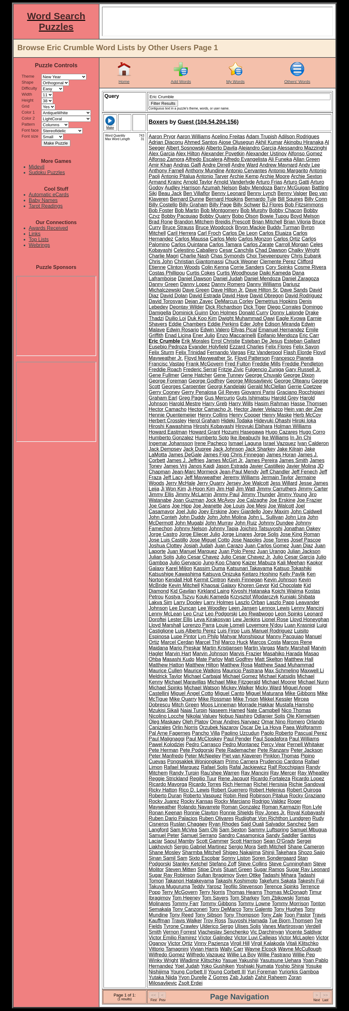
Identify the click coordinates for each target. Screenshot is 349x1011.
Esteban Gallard (302, 341)
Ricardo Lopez (308, 778)
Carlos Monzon (255, 238)
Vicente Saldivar (303, 932)
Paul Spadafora (270, 738)
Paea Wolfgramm (302, 727)
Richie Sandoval (306, 784)
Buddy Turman (283, 227)
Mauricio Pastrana (242, 670)
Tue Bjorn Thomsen (291, 920)
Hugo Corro (312, 432)
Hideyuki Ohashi (272, 420)
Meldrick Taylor (165, 676)
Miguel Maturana (264, 693)
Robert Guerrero (229, 790)
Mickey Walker (237, 687)
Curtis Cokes (200, 273)
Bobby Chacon (285, 210)
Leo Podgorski (221, 613)
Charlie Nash (194, 256)
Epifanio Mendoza (277, 335)
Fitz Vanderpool (264, 352)
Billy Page (220, 204)
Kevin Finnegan (245, 579)
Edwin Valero (215, 329)
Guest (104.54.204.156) (208, 122)
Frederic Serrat (200, 369)
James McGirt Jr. (225, 460)
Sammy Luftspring (268, 829)
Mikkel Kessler (276, 699)
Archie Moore (275, 176)
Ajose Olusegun (236, 142)
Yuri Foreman (262, 971)
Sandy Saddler (282, 835)
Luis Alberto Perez (195, 630)
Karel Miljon (179, 568)
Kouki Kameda (212, 596)
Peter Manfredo (166, 755)
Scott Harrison (246, 841)
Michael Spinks (166, 687)
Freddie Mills (266, 363)
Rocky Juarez (164, 801)
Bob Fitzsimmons (304, 204)
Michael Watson (202, 687)
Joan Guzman (188, 500)
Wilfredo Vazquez (205, 954)
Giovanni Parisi (258, 392)
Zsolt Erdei (190, 983)
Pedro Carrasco (203, 744)
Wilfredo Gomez (167, 954)
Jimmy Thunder (258, 494)
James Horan (281, 454)
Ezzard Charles (246, 346)
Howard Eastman (168, 432)
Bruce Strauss (178, 227)
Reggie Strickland (168, 778)
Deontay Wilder (186, 307)
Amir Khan (160, 165)
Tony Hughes (288, 909)
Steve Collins (252, 863)
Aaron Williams (193, 136)
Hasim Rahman (271, 403)
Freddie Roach (165, 369)
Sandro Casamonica (241, 835)
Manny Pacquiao (285, 636)
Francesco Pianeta (292, 358)
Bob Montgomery (220, 210)
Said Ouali (252, 824)
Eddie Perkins (223, 324)
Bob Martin (187, 210)
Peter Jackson (306, 750)
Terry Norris (212, 892)
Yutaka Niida (163, 977)
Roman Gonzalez (240, 807)
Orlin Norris (185, 727)
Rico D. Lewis (194, 790)
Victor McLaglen (296, 937)
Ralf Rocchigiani (286, 767)
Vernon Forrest (179, 932)
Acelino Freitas (228, 136)
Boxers (158, 122)
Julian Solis (161, 557)
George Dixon (299, 375)
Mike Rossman (215, 699)
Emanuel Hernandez (281, 329)
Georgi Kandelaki (226, 386)
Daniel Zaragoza (300, 278)
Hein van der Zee (303, 409)
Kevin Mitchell (184, 585)
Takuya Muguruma (169, 886)
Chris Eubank (306, 256)
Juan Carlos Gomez (267, 545)
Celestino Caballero (196, 250)
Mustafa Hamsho (294, 704)
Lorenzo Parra (199, 625)
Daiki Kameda (275, 273)
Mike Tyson (245, 699)
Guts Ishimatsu (253, 398)
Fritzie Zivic (231, 369)
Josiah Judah (198, 545)
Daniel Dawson (195, 278)
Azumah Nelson (219, 187)
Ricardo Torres (204, 784)
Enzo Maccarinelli (236, 335)
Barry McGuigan (292, 187)
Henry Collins (213, 415)
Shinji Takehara (279, 852)
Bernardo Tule (260, 199)
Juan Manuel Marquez (192, 551)
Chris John (161, 261)
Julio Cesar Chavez (197, 557)
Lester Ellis (180, 619)
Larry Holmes (219, 602)
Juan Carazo (229, 545)
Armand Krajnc (165, 182)
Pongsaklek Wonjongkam (195, 761)
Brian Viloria (297, 221)
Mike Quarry (183, 699)
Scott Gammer (212, 841)
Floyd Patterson (252, 358)
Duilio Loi (175, 318)
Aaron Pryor (162, 136)
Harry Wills (240, 403)
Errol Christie (225, 341)
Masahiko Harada (282, 653)
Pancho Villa (206, 733)
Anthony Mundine (205, 170)
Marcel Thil (207, 642)
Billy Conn (316, 199)
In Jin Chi (300, 437)
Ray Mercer (283, 773)
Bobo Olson (245, 216)
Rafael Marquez (181, 767)
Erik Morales (195, 341)
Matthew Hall (298, 659)
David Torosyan (166, 301)
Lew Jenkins (246, 619)
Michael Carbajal (202, 676)
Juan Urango (271, 551)
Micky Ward (268, 687)
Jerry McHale (180, 483)
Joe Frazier (309, 500)
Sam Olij (207, 829)
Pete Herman (163, 750)
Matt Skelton (269, 659)
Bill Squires (290, 199)
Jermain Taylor (277, 477)
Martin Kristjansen (222, 648)
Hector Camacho (167, 409)
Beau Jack (170, 193)
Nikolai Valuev (201, 716)
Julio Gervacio (185, 562)
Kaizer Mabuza (259, 562)
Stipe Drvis (210, 869)
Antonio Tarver (212, 176)
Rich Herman (237, 784)
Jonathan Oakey (302, 528)
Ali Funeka (280, 159)
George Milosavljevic (249, 381)
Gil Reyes (229, 392)
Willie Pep (304, 954)
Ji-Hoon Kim (201, 488)
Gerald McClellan (266, 386)
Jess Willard (283, 483)
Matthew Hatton (166, 665)
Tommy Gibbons (218, 903)
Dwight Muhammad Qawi (246, 318)
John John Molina (226, 517)
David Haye (235, 295)
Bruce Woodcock (215, 227)
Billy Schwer (247, 204)
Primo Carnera (241, 761)
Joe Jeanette (207, 505)
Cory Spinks (279, 267)
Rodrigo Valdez (269, 801)
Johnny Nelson (190, 528)
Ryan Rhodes (224, 824)
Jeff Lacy (173, 477)
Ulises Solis (248, 926)
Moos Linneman (219, 704)
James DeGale (185, 454)
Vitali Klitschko (302, 943)
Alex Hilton (188, 153)
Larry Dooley (188, 602)
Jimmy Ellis (161, 494)
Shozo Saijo (311, 852)
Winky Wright (163, 960)
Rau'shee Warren (220, 773)
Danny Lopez (195, 284)
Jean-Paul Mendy (239, 471)
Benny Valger (292, 193)
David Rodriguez (303, 295)
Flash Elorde (297, 352)
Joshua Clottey (165, 545)
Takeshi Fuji (311, 880)
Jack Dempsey (165, 449)
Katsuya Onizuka (222, 574)
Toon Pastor (297, 915)
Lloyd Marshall (165, 625)
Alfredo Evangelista (245, 159)
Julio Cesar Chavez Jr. (246, 557)
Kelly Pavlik (292, 574)
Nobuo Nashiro (235, 716)
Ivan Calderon (313, 443)
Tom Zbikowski (277, 898)
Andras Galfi (187, 165)
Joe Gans (159, 505)
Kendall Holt (178, 579)
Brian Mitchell (267, 221)
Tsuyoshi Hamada (248, 920)
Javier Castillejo (267, 466)
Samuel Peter (164, 835)
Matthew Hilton (202, 665)
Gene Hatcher (196, 375)
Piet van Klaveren (242, 755)
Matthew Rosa (236, 665)
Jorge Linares (237, 534)
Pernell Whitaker (305, 744)
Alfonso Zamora (166, 159)
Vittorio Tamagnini (169, 949)
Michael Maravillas (185, 682)
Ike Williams (275, 437)
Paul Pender (237, 738)
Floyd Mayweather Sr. (208, 358)
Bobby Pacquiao (179, 216)
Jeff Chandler (275, 471)
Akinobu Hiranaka (303, 142)
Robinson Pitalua (269, 795)
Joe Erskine (282, 500)
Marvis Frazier (245, 653)
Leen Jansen (242, 608)
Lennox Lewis (274, 608)
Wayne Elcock (260, 949)
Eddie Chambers (187, 324)
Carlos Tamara (225, 244)
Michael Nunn (313, 682)
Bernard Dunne (187, 199)
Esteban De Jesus (261, 341)
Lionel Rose (275, 619)
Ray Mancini (255, 773)
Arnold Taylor (197, 182)
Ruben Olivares (216, 818)
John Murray (219, 523)
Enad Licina (178, 335)
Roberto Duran (165, 795)
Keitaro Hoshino (260, 574)
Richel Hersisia (270, 784)
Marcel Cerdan (177, 642)
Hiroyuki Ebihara (253, 426)
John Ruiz (245, 523)
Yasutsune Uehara (280, 960)
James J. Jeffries (185, 460)
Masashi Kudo (178, 659)
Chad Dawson (271, 250)
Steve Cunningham (290, 863)
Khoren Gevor (253, 585)
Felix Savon (306, 346)
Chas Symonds (228, 256)
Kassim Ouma (209, 568)
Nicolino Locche (166, 716)
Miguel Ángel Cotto (191, 693)
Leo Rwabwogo (256, 613)
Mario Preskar (185, 648)
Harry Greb (214, 403)
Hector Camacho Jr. (210, 409)
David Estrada (205, 295)
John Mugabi (189, 523)
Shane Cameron (305, 846)
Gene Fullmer (164, 375)
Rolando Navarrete (199, 807)
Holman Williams (292, 426)
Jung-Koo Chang (222, 562)
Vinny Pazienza (211, 943)
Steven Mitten (180, 869)
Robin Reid (235, 795)
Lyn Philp (208, 636)
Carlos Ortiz (287, 238)
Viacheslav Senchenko (223, 932)
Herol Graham (203, 420)
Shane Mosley (164, 852)
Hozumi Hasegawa (243, 432)
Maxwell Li (312, 670)
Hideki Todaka (236, 420)
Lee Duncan (182, 608)
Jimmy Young (292, 494)
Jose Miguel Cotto (209, 540)
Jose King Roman (300, 534)
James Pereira (261, 460)
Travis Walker (186, 920)
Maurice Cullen (165, 670)
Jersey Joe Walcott (247, 483)
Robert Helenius (267, 790)
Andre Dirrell (216, 165)
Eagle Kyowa (290, 318)
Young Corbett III (227, 971)
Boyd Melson (305, 216)
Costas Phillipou (167, 273)
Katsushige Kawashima (175, 574)
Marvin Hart (178, 653)
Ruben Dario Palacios (173, 818)
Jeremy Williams (241, 477)
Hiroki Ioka (304, 420)
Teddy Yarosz (207, 886)
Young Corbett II (188, 971)
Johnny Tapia (223, 528)
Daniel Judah (228, 278)
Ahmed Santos (200, 142)
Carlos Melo (223, 238)
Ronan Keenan (165, 812)
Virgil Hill (240, 943)
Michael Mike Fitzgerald (233, 682)
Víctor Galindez (215, 937)
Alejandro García (257, 148)
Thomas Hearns (244, 892)
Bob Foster (161, 210)
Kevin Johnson (280, 579)
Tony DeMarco (225, 909)
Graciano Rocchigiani (301, 392)
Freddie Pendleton (302, 363)
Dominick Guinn (190, 312)
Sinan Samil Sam (168, 858)
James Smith (293, 460)
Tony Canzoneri (189, 909)
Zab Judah (242, 977)
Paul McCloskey (204, 738)
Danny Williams (263, 284)
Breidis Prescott (233, 221)
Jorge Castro (163, 534)
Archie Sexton (306, 176)
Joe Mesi (256, 505)
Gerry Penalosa (198, 392)
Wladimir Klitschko (200, 960)
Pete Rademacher (236, 750)
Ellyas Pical (244, 329)
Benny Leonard (228, 193)
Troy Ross (214, 920)
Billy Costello (163, 204)
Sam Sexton (232, 829)
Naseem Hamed (227, 710)
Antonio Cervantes (246, 170)
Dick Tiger (255, 307)
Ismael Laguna (245, 443)
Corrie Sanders (247, 267)
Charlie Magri (164, 256)
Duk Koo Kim (202, 318)
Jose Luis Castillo (168, 540)
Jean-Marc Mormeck (195, 471)
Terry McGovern (180, 892)
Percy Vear (273, 744)
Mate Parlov (209, 659)
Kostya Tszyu (180, 596)
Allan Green (306, 159)
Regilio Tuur (203, 778)
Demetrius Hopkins (276, 301)
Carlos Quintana (189, 244)
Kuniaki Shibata (297, 596)
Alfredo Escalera (204, 159)
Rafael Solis (214, 767)
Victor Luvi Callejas (255, 937)
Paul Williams (304, 738)
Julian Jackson (303, 551)
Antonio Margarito (288, 170)
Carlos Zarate (258, 244)
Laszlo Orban (250, 602)
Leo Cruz (193, 613)
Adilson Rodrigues (298, 136)
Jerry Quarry (211, 483)
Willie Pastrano (274, 954)
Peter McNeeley (203, 755)
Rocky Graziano (307, 795)
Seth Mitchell (271, 846)
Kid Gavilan (183, 591)
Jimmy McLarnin (193, 494)
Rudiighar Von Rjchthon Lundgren (273, 818)
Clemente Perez (278, 261)
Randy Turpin (184, 773)
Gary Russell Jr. (303, 369)
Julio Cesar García (294, 557)
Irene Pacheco (210, 443)
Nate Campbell (263, 710)
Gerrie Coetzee (304, 386)
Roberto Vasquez (202, 795)
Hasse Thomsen (309, 403)
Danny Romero (228, 284)
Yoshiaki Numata (254, 966)
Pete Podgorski (197, 750)
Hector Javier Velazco (258, 409)
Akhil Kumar (268, 142)
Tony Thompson (242, 915)
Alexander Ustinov (266, 153)
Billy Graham (193, 204)
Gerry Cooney (164, 392)
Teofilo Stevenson (243, 886)
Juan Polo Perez (236, 551)
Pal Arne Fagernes (170, 733)
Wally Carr (231, 949)
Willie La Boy (241, 954)
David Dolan (173, 295)
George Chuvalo (263, 375)
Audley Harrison (183, 187)
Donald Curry (253, 312)
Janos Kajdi (201, 466)
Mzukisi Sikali (164, 710)
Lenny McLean (165, 613)
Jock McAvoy (220, 500)
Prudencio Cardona (281, 761)
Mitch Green (185, 704)
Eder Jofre (251, 324)
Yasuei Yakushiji (240, 960)
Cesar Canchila (236, 250)
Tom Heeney (186, 898)
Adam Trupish (261, 136)
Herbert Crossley (167, 420)
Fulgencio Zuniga (264, 369)
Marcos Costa (265, 642)
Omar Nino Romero (283, 721)
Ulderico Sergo (216, 926)
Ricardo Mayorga (168, 784)
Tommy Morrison (290, 903)
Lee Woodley (212, 608)
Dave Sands (294, 290)
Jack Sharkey (260, 449)
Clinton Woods (183, 267)
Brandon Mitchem (194, 221)
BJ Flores (272, 204)
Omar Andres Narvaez (235, 721)
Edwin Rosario (182, 329)
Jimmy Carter (313, 488)
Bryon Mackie (250, 227)
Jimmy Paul (226, 494)
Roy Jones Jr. (270, 812)
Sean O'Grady (279, 841)
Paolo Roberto (277, 733)
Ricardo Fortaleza (270, 778)
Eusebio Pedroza (168, 346)
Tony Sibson (208, 915)
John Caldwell (306, 511)
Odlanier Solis (269, 716)
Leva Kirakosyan (212, 619)
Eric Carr (309, 335)
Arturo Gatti (296, 182)
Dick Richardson (223, 307)
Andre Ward (244, 165)
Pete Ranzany (273, 750)
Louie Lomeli (230, 625)
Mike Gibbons (300, 693)
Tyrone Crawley (180, 926)
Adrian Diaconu (166, 142)
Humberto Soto (212, 437)
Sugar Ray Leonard (308, 869)
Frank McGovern (204, 363)
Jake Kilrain (290, 449)
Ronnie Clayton (201, 812)
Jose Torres (276, 540)
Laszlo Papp (280, 602)
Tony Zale (271, 915)
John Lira (295, 517)
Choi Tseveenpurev (267, 256)
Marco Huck (234, 642)
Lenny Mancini (307, 608)
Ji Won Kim (173, 488)
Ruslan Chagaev (188, 824)
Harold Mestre (185, 403)
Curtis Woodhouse (237, 273)
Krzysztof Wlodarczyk (254, 596)
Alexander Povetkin (223, 153)
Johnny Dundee (276, 523)
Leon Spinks (289, 613)
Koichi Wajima (288, 591)
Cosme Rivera (310, 267)
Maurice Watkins (202, 670)
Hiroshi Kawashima (170, 426)
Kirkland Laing (213, 591)
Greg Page (191, 398)
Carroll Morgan (292, 244)
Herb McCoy (307, 415)
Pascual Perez (310, 733)
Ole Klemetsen (303, 716)
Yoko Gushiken (217, 966)
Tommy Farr (185, 903)
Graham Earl (163, 398)
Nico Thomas (296, 710)
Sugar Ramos (269, 869)
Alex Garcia (162, 153)
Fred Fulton (238, 363)
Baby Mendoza (256, 187)
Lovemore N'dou (264, 625)
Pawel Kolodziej (166, 744)
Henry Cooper (245, 415)
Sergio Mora (242, 846)
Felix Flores (278, 346)
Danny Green (164, 284)
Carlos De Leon (239, 233)
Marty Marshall (293, 648)
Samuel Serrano (198, 835)
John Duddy (192, 517)
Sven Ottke (248, 875)
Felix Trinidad (190, 352)
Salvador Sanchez (285, 824)
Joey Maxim (275, 511)
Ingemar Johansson (171, 443)
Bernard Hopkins (224, 199)
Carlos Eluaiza (275, 233)
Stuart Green (237, 869)
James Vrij (175, 466)
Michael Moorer (279, 682)
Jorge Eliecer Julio (199, 534)
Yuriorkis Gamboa (299, 971)
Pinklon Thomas (281, 755)
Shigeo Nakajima (241, 852)
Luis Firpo (228, 630)
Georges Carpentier (184, 386)
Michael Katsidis (277, 676)
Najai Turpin (193, 710)
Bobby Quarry (215, 216)
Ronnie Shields (237, 812)
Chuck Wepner (241, 261)
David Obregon (267, 295)
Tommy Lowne (254, 903)
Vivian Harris (204, 949)
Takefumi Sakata (277, 880)
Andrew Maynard (278, 165)
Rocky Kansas (196, 801)
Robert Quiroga (304, 790)
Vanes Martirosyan (283, 926)
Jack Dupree (197, 449)
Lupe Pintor (184, 636)
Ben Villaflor (196, 193)
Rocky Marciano (232, 801)
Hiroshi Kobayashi (213, 426)
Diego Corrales (284, 307)
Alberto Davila (221, 148)
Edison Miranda (282, 324)
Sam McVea (183, 829)
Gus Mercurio (219, 398)
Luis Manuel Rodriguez (267, 630)
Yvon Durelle (192, 977)
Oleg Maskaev (165, 721)
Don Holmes (223, 312)
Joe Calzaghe (252, 500)
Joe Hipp (182, 505)
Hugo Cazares (281, 432)
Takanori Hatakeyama (189, 880)
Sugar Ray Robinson (172, 875)
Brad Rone (161, 221)
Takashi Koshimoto (236, 880)
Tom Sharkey (244, 898)
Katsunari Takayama (249, 568)
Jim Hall (225, 488)
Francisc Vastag (167, 363)
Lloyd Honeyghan (309, 619)
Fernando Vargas (226, 352)
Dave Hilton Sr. (262, 290)
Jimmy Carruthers (276, 488)
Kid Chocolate (286, 585)
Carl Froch (209, 233)
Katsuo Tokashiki (292, 568)
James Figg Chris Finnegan (234, 454)
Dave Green (196, 290)
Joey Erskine (212, 511)
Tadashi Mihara (279, 875)
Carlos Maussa (192, 238)
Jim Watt (245, 488)
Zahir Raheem (271, 977)
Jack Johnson (228, 449)
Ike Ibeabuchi (245, 437)
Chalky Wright (303, 250)
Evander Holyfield (208, 346)
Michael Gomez (239, 676)
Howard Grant (204, 432)
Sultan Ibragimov (215, 875)
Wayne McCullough (300, 949)
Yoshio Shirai (289, 966)
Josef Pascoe (306, 540)
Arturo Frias (269, 182)
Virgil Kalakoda (268, 943)
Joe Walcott (281, 505)
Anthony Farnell (166, 170)
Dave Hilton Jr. (227, 290)
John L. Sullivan (266, 517)
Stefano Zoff (222, 863)
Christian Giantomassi (199, 261)
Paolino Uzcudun (240, 733)
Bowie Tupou (274, 216)
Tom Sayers (215, 898)
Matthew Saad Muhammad (284, 665)
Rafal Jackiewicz (247, 767)
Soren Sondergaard (274, 858)
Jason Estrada (232, 466)
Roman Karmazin (281, 807)
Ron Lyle (312, 807)
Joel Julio (186, 511)
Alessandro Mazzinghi (302, 148)
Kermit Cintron (210, 579)
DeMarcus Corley (234, 301)
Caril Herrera (181, 233)
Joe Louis (234, 505)
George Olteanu (292, 381)
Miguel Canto (229, 693)
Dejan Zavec (199, 301)
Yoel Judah (186, 966)
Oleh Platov (195, 721)
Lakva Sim (160, 602)
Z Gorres (218, 977)
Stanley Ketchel (190, 863)
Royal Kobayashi (306, 812)
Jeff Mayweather (203, 477)
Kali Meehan (291, 562)
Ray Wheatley (313, 773)
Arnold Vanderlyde (234, 182)
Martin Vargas (259, 648)
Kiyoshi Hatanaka (250, 591)
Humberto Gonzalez (171, 437)
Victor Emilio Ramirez (173, 937)
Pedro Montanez (240, 744)
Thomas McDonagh (285, 892)
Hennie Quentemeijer (172, 415)
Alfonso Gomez (305, 153)
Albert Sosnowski (185, 148)
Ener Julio (203, 335)
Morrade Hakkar (256, 704)
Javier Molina (301, 466)
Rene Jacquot (233, 778)
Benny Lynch (261, 193)
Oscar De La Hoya (260, 727)
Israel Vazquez (279, 443)
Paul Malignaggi (167, 738)
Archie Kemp (244, 176)
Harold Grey (285, 398)
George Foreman (168, 381)
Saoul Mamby (179, 841)
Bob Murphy (254, 210)
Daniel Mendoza (262, 278)
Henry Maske (277, 415)
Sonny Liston (236, 858)
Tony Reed (181, 915)
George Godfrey (206, 381)
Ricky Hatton (163, 790)
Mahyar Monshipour (242, 636)
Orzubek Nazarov (219, 727)
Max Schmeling (281, 670)
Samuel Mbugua (308, 829)
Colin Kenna (215, 267)
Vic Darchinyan (267, 932)
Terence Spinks (281, 886)
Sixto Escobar (204, 858)
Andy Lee (309, 165)
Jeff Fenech (304, 471)
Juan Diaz (302, 545)
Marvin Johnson (210, 653)
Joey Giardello (244, 511)
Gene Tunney (228, 375)
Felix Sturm (161, 352)
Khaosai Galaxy (218, 585)
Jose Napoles (246, 540)
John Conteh (163, 517)
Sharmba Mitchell (201, 852)
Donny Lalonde (287, 312)
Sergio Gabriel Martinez (200, 846)
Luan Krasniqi (299, 625)
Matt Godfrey (238, 659)
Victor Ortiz (180, 943)
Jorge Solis (266, 534)
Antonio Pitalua (178, 176)
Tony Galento (257, 909)
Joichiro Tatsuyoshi (261, 528)
